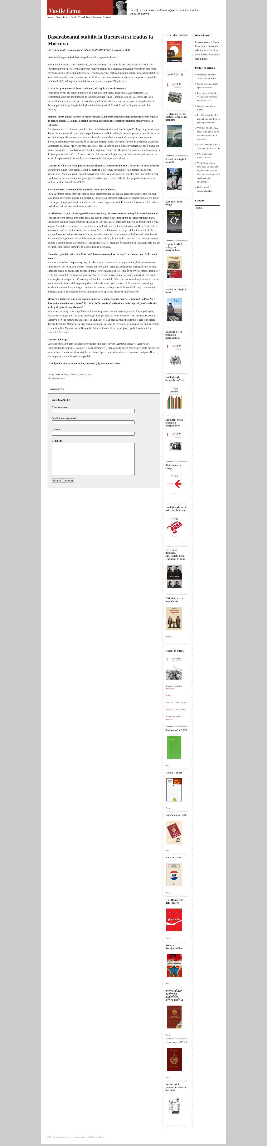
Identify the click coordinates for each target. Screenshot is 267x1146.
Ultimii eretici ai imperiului (174, 600)
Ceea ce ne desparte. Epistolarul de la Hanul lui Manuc (175, 554)
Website (56, 429)
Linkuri (107, 17)
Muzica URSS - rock (175, 709)
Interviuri (74, 374)
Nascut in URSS (174, 650)
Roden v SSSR (173, 772)
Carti (73, 17)
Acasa (50, 17)
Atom (101, 1137)
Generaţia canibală (176, 34)
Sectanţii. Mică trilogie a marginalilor (174, 422)
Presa (81, 17)
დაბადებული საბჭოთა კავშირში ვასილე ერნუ (174, 995)
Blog (88, 17)
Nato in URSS (173, 857)
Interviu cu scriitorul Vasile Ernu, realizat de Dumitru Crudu (207, 97)
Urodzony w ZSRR (176, 1042)
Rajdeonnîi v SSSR (176, 730)
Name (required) (60, 407)
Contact (97, 17)
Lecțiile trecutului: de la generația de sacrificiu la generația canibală (208, 119)
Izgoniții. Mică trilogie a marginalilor (173, 247)
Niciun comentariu (56, 378)
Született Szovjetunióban (174, 947)
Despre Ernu (62, 17)
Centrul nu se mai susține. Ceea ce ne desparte (176, 116)
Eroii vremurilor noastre (173, 717)
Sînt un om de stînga (173, 467)
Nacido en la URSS (176, 814)
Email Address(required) (64, 418)
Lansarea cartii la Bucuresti (174, 687)
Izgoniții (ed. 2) (174, 74)
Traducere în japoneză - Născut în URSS (175, 1087)
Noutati (82, 374)
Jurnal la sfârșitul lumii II (175, 160)
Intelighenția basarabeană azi (174, 379)
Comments (57, 440)
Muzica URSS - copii (176, 702)
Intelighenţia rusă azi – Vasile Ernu (175, 509)
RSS (92, 1137)
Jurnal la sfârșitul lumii (175, 291)
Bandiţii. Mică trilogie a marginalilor (173, 334)
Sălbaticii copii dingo (174, 203)
